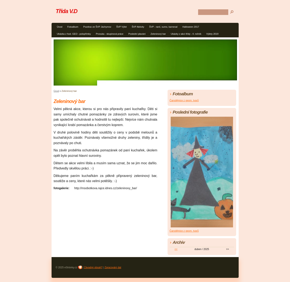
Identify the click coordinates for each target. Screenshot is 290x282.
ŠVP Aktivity (138, 27)
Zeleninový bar (158, 34)
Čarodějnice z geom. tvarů (184, 100)
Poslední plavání (137, 34)
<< (175, 249)
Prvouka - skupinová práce (109, 34)
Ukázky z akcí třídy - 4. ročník (186, 34)
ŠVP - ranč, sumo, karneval (163, 27)
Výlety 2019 (212, 34)
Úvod (59, 27)
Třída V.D (67, 11)
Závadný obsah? (93, 267)
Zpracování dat (113, 267)
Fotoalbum (72, 27)
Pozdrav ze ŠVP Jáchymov (97, 27)
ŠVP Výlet (121, 27)
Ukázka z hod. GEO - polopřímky (74, 34)
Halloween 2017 (190, 27)
